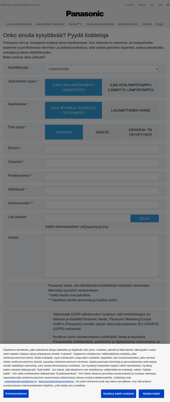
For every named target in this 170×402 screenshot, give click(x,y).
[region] (85, 373)
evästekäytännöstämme (19, 381)
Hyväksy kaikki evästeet (118, 393)
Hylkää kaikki (151, 393)
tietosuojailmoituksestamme (56, 381)
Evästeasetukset (16, 393)
